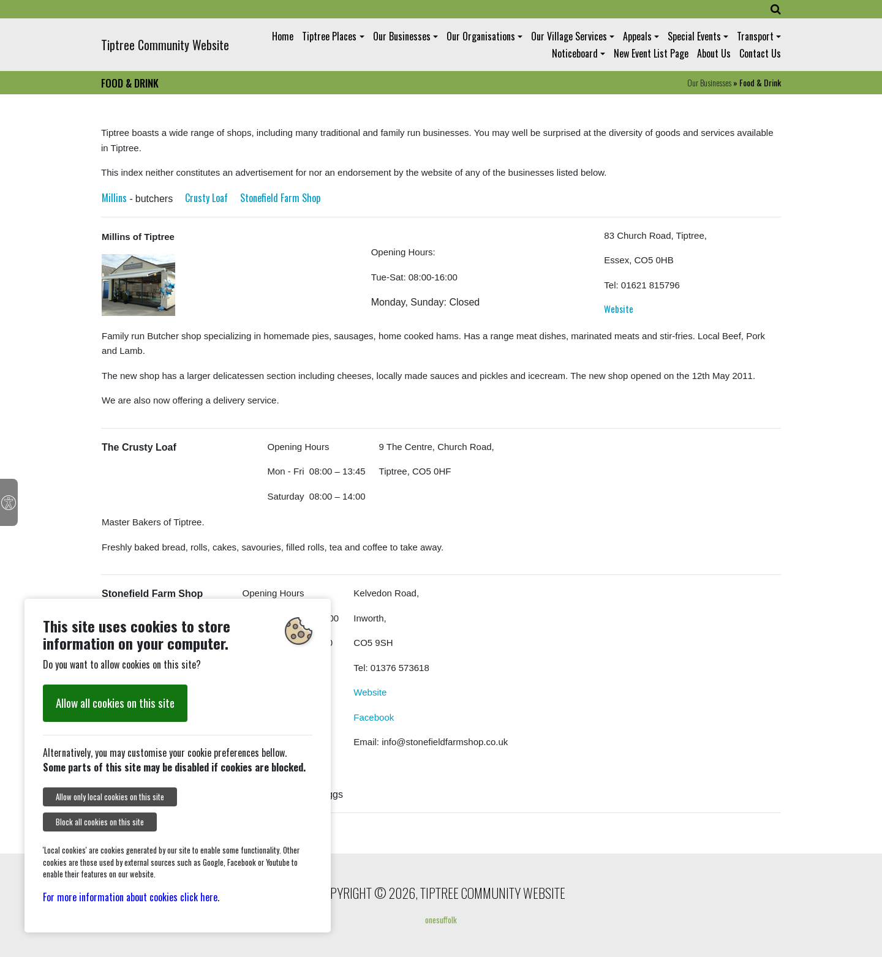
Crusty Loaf (206, 197)
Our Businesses (402, 36)
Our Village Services (569, 36)
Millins (114, 197)
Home (282, 36)
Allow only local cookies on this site (110, 797)
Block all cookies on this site (100, 822)
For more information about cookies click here (130, 897)
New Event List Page (651, 53)
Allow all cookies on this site (115, 702)
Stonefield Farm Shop (280, 197)
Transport (755, 36)
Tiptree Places (329, 36)
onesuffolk (441, 920)
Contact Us (760, 53)
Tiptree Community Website (165, 45)
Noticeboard (575, 53)
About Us (714, 53)
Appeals (637, 36)
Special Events (694, 36)
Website (618, 308)
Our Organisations (481, 36)
